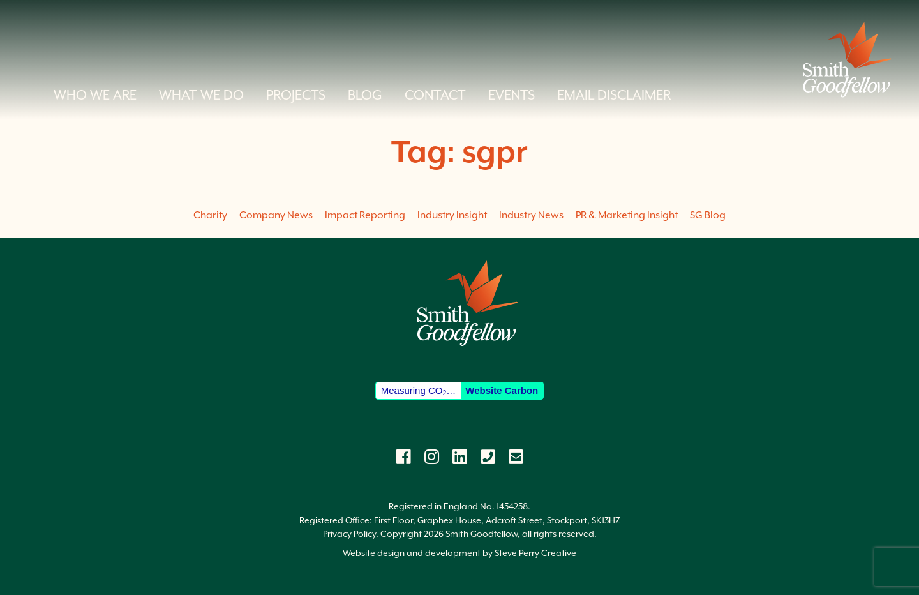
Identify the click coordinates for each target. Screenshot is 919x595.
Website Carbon (501, 390)
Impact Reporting (365, 215)
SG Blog (708, 215)
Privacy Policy (349, 534)
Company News (276, 215)
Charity (210, 215)
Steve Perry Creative (535, 553)
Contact (435, 95)
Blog (365, 95)
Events (511, 95)
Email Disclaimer (614, 95)
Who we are (95, 95)
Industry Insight (452, 215)
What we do (201, 95)
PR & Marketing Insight (627, 215)
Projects (295, 95)
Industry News (531, 215)
